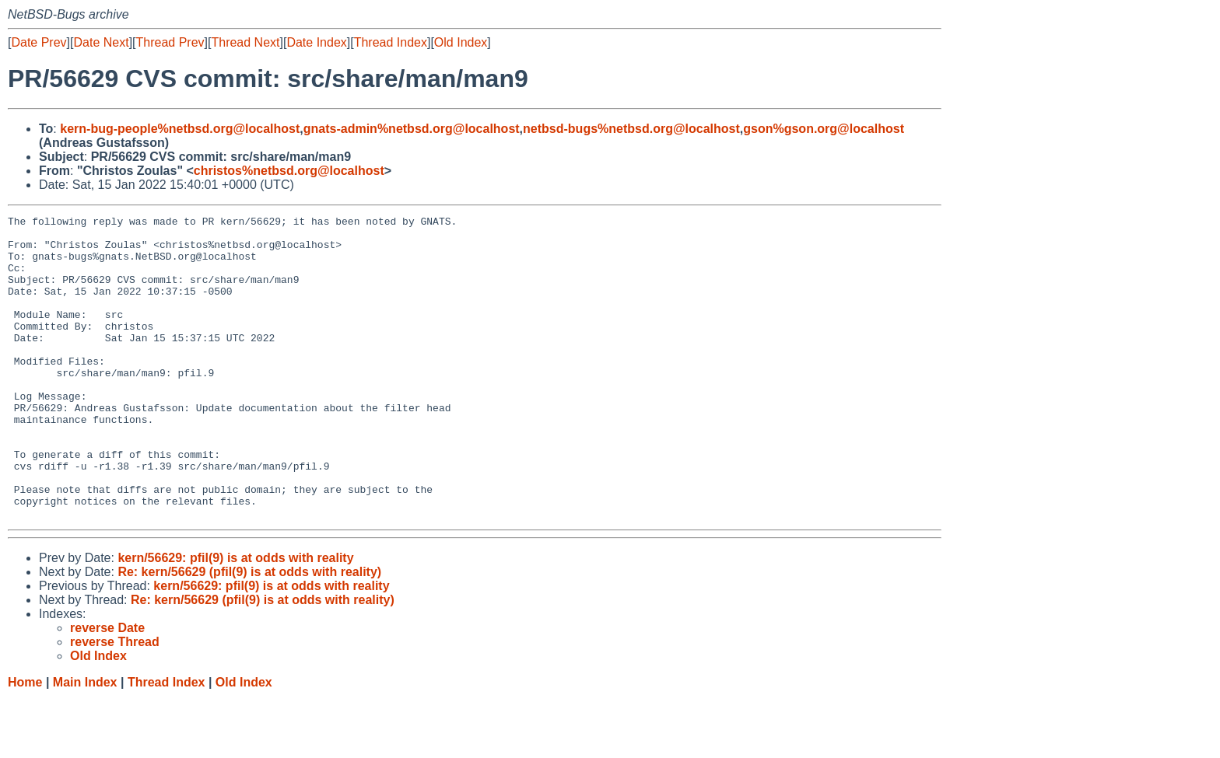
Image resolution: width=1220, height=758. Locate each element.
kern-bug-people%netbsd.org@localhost (180, 128)
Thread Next (245, 42)
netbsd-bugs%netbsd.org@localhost (631, 128)
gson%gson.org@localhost (823, 128)
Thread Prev (170, 42)
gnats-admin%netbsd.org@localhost (411, 128)
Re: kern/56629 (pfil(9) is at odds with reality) (249, 632)
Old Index (460, 42)
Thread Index (390, 42)
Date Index (316, 42)
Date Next (100, 42)
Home (25, 742)
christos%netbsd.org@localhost (289, 170)
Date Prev (38, 42)
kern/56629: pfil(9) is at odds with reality (235, 618)
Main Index (85, 742)
